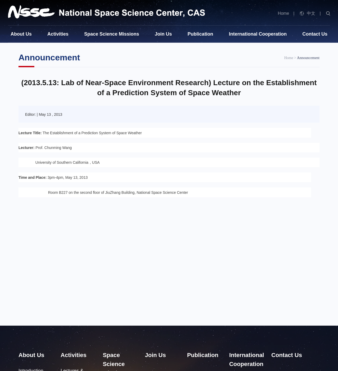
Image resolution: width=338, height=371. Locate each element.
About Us (21, 34)
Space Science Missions (111, 34)
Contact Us (314, 34)
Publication (200, 34)
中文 (311, 13)
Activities (57, 34)
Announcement (308, 58)
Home (283, 13)
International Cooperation (258, 34)
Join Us (163, 34)
